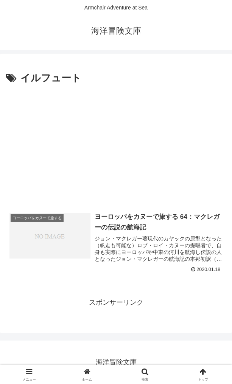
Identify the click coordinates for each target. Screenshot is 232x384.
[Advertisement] (116, 143)
